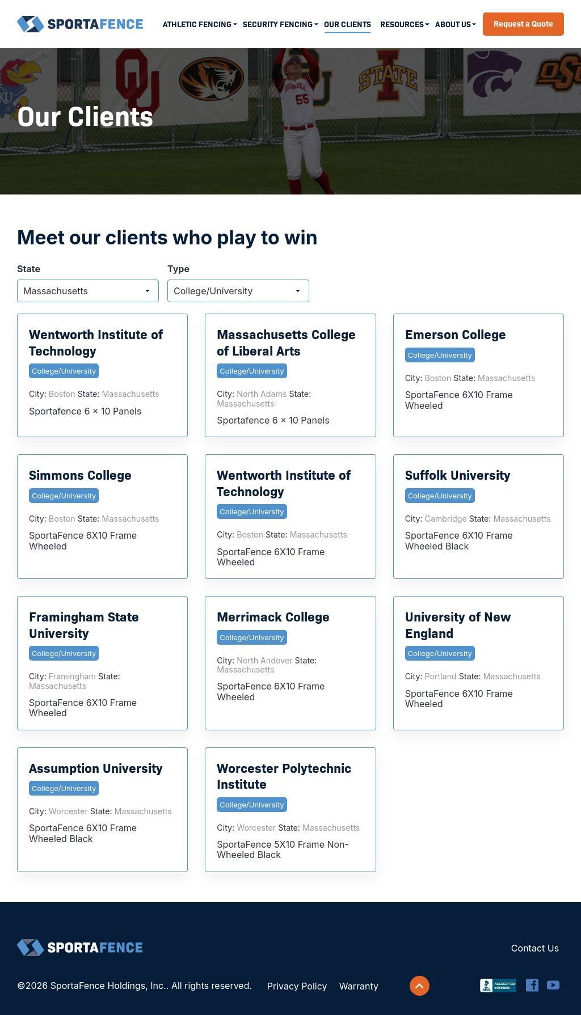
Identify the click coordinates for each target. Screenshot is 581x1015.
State (28, 269)
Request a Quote (523, 23)
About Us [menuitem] (453, 23)
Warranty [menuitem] (358, 986)
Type (178, 269)
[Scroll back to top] (420, 986)
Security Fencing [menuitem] (278, 23)
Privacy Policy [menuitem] (297, 986)
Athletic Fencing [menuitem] (197, 23)
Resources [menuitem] (402, 23)
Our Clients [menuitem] (347, 23)
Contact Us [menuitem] (535, 948)
